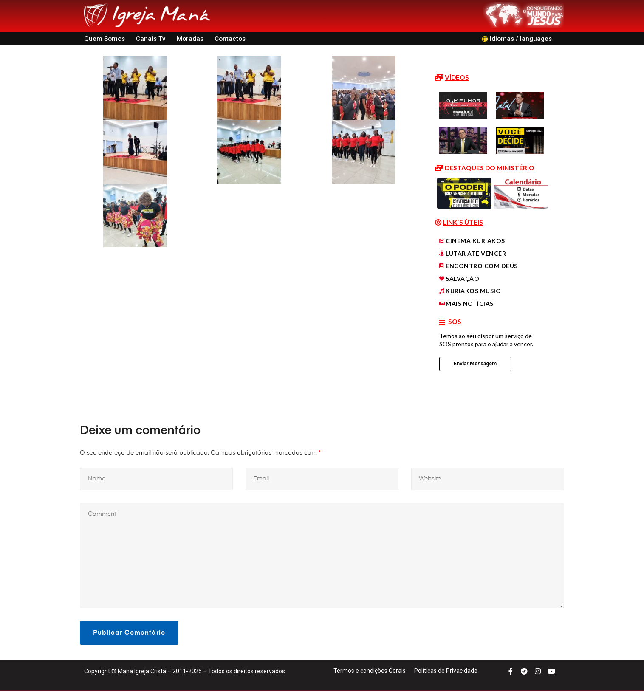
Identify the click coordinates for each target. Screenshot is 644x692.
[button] (452, 78)
